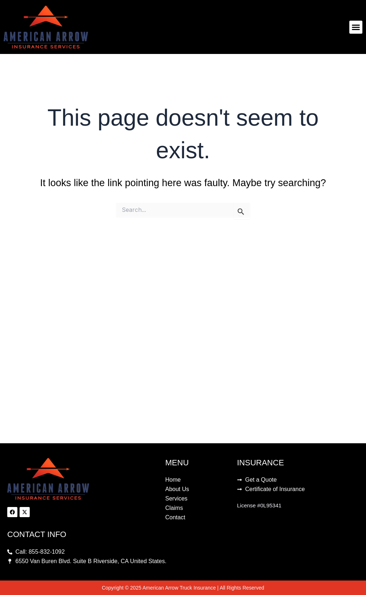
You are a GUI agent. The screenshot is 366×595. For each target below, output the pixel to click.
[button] (355, 27)
